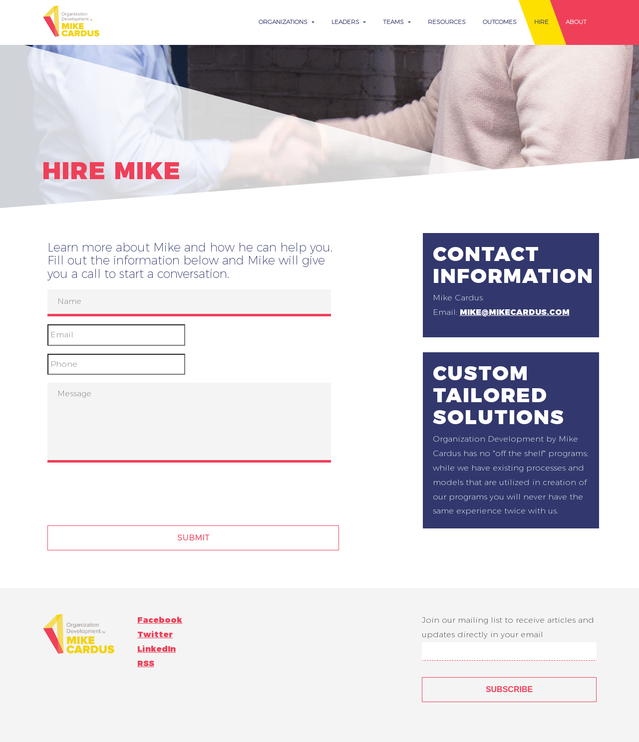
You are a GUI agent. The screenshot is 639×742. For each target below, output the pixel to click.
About (576, 21)
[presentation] (123, 490)
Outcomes (500, 21)
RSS (145, 663)
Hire (541, 21)
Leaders (346, 21)
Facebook (159, 620)
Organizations (284, 21)
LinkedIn (156, 649)
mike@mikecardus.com (515, 312)
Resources (447, 21)
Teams (394, 21)
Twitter (155, 634)
